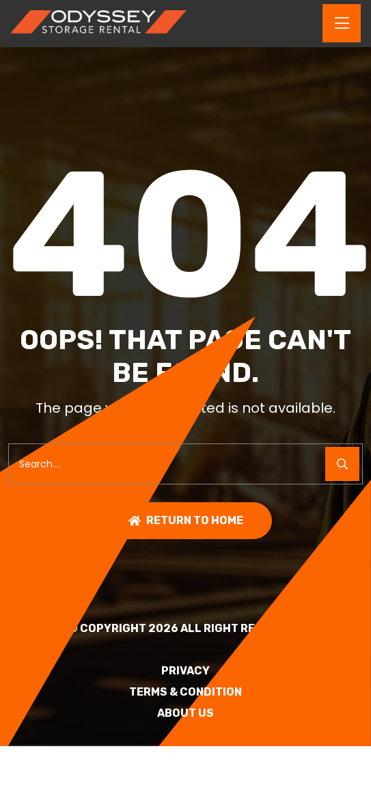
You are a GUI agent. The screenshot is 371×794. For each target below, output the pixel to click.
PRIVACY (185, 671)
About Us (185, 713)
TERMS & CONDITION (185, 692)
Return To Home (185, 520)
